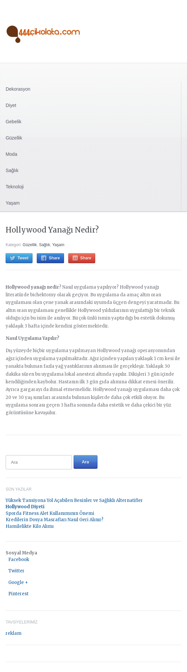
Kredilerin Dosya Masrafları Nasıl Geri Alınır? (54, 520)
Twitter (16, 571)
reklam (14, 633)
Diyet (11, 105)
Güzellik (14, 138)
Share (54, 258)
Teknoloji (15, 186)
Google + (18, 582)
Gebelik (13, 121)
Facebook (18, 559)
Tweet (23, 258)
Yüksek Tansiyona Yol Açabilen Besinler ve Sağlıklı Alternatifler (74, 500)
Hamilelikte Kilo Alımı (30, 526)
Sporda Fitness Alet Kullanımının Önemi (50, 513)
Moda (11, 154)
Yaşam (13, 203)
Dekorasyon (18, 89)
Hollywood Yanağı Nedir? (52, 230)
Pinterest (18, 594)
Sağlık (12, 170)
